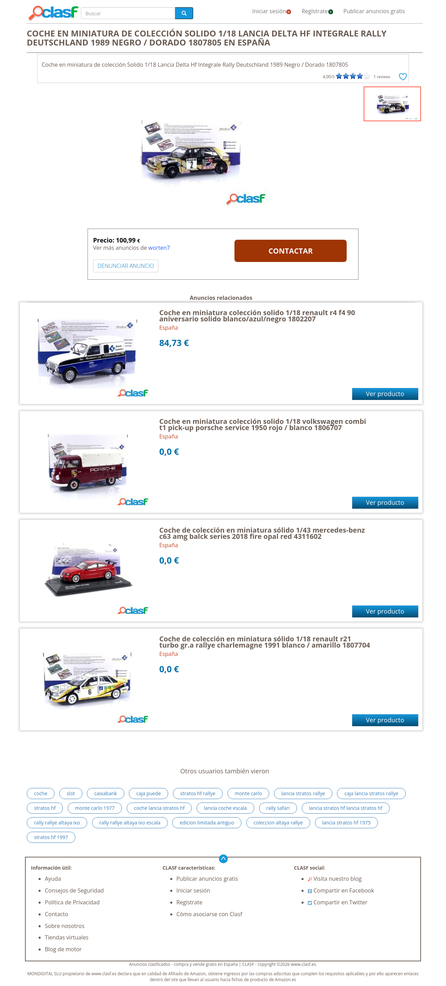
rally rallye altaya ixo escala (129, 822)
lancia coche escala (225, 808)
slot (71, 793)
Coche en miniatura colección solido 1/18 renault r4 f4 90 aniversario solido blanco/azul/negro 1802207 (257, 315)
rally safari (278, 808)
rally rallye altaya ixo (57, 822)
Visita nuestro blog (335, 878)
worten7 (159, 248)
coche (40, 793)
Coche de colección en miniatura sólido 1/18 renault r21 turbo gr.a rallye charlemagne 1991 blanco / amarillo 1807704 (264, 642)
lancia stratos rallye (303, 793)
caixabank (105, 793)
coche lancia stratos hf (159, 808)
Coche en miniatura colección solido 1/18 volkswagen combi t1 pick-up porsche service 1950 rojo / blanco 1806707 (262, 424)
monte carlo (248, 793)
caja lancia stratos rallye (371, 793)
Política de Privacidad (72, 902)
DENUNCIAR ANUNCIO (126, 266)
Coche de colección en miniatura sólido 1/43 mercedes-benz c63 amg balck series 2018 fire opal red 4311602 (262, 533)
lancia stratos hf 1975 (346, 822)
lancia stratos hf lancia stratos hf (345, 808)
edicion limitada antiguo (207, 822)
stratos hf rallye (197, 793)
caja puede (148, 793)
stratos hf (45, 808)
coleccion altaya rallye (278, 822)
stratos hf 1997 (51, 837)
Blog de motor (63, 949)
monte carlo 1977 (95, 808)
